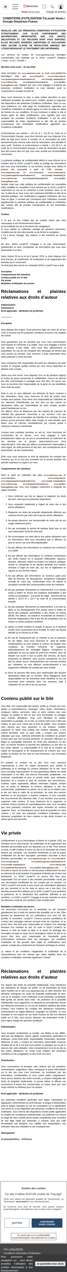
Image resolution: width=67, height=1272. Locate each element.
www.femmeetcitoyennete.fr (35, 82)
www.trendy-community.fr (53, 79)
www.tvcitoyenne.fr (56, 76)
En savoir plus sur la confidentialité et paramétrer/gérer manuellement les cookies (33, 1236)
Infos (13, 1249)
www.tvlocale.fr (37, 76)
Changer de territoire (56, 12)
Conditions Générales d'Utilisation (22, 1253)
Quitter (17, 1223)
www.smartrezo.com (10, 172)
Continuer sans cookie (47, 1223)
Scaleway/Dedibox (10, 1139)
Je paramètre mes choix (50, 1263)
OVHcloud (26, 1139)
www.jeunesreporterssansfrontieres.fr (18, 79)
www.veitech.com (9, 82)
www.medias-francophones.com (44, 867)
